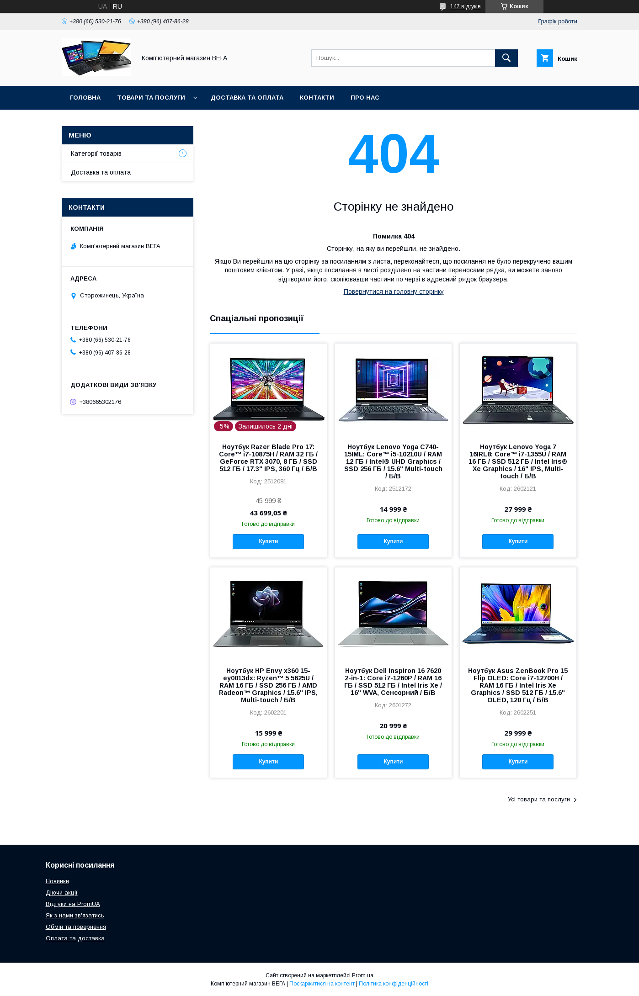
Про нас (365, 97)
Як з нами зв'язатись (75, 915)
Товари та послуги (151, 97)
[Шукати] (506, 58)
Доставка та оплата (247, 97)
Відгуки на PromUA (73, 904)
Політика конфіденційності (393, 983)
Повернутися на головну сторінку (394, 291)
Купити (268, 541)
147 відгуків (465, 6)
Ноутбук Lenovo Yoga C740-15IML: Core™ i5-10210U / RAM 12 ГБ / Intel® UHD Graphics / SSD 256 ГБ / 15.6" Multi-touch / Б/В (393, 461)
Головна (85, 97)
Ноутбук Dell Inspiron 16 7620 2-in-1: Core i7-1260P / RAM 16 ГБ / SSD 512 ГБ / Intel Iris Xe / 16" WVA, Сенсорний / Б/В (393, 681)
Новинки (57, 881)
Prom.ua (362, 975)
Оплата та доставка (75, 938)
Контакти (317, 97)
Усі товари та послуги (539, 799)
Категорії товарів (96, 153)
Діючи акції (62, 892)
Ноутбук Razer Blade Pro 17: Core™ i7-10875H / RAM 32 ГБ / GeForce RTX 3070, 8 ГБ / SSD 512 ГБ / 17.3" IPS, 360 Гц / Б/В (268, 457)
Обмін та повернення (76, 926)
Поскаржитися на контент (322, 983)
